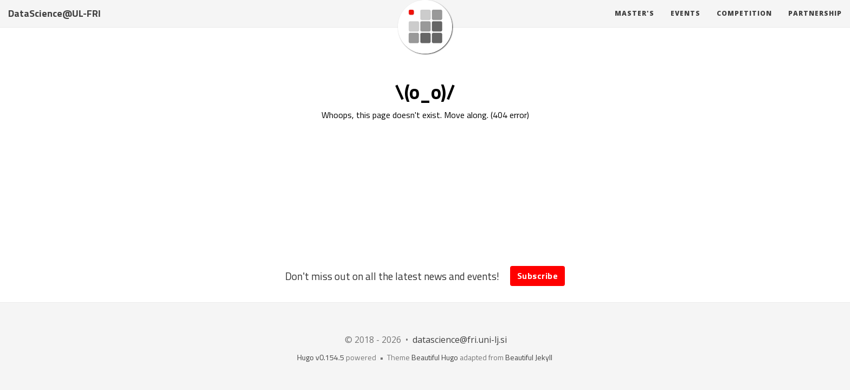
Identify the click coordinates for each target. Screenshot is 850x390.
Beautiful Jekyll (528, 357)
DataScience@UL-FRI (54, 24)
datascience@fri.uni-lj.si (460, 340)
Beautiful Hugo (434, 357)
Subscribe (537, 275)
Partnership (815, 24)
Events (685, 24)
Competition (744, 24)
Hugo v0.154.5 (320, 357)
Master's (634, 24)
